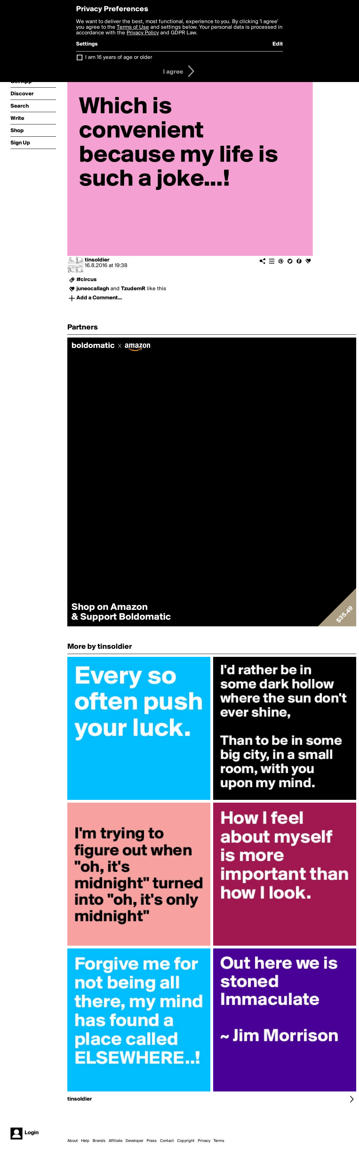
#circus (86, 280)
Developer (134, 1141)
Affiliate (115, 1141)
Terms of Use (133, 27)
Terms (219, 1141)
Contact (167, 1141)
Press (152, 1141)
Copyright (186, 1141)
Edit (277, 44)
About (72, 1141)
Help (85, 1141)
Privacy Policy (143, 33)
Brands (99, 1141)
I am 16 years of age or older (118, 57)
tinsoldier (97, 260)
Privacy (204, 1141)
